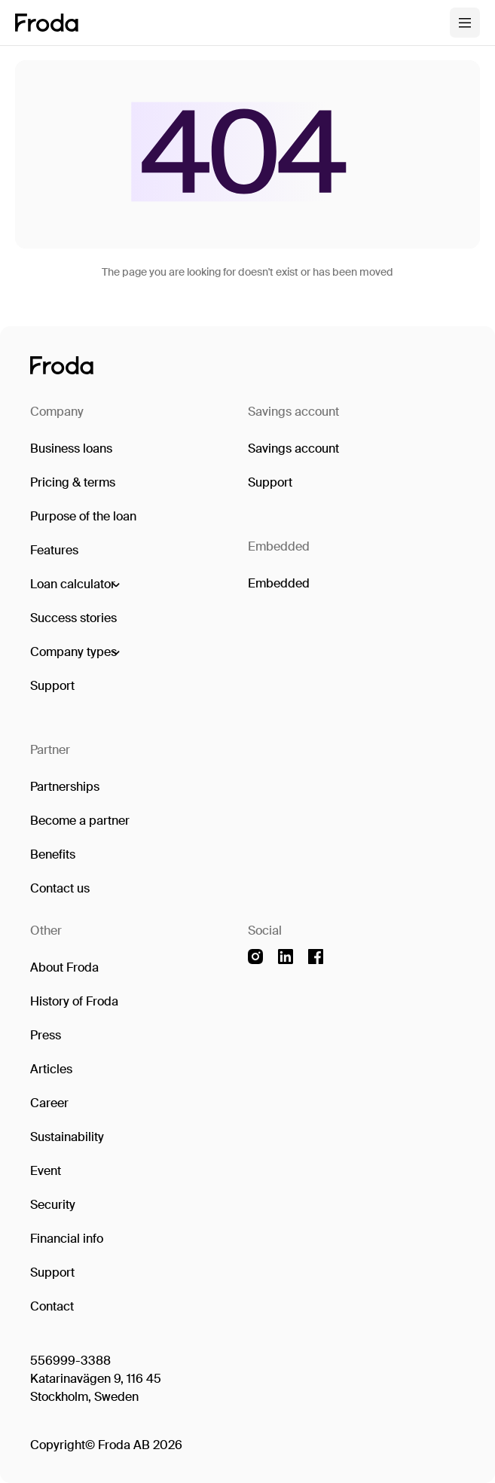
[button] (74, 584)
